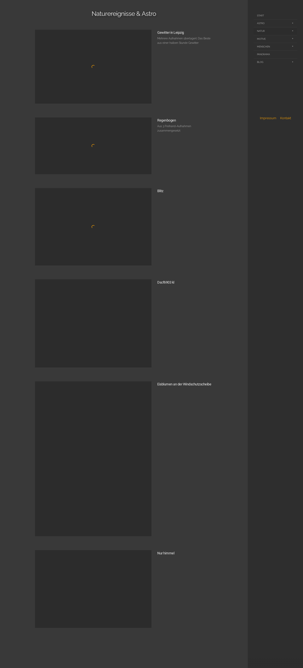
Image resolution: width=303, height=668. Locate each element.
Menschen (263, 46)
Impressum (268, 118)
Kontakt (285, 118)
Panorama (263, 54)
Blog (260, 62)
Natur (261, 31)
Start (260, 15)
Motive (261, 39)
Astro (261, 23)
